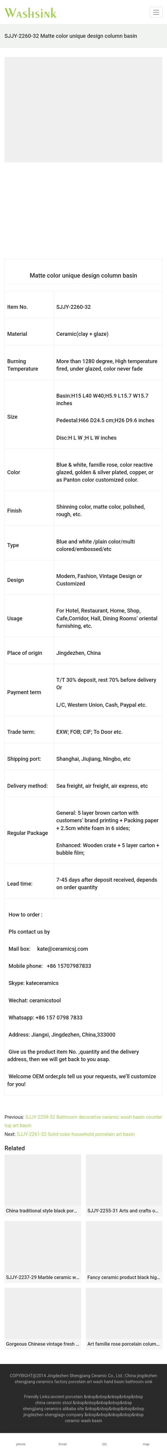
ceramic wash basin (83, 1420)
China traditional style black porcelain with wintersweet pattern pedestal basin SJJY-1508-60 (43, 1211)
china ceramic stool (53, 1402)
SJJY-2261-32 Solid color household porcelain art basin (76, 1134)
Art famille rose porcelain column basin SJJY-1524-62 (124, 1344)
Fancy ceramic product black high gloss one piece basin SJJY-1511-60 (124, 1277)
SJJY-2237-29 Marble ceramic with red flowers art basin (43, 1277)
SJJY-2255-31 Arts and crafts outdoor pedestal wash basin (124, 1211)
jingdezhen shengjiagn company (53, 1414)
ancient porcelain (67, 1396)
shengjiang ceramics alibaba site (53, 1408)
